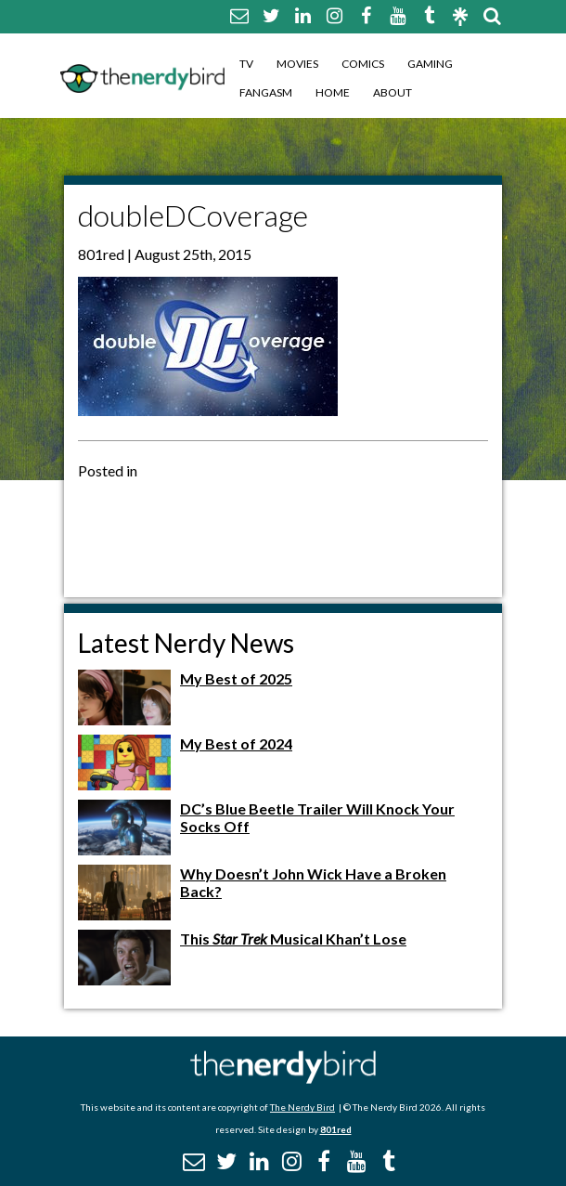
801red (336, 1129)
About (392, 92)
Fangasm (265, 92)
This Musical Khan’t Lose (293, 938)
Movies (297, 64)
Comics (362, 64)
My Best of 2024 (236, 743)
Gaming (430, 64)
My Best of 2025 (236, 678)
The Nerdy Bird (302, 1107)
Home (332, 92)
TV (246, 64)
